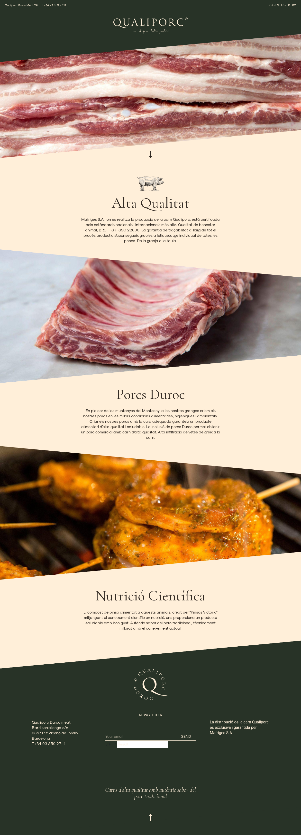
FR (288, 5)
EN (276, 5)
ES (282, 5)
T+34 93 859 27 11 (54, 5)
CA (270, 5)
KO (294, 5)
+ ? (110, 744)
